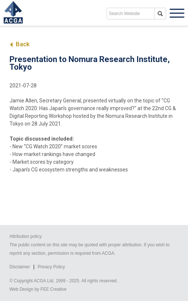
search (160, 13)
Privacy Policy (51, 266)
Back (20, 44)
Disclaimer (20, 266)
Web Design (21, 289)
